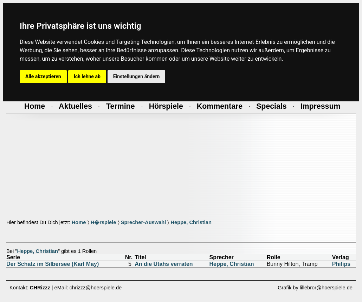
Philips (341, 264)
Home (79, 222)
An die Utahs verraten (164, 264)
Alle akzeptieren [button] (43, 76)
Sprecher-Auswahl (143, 222)
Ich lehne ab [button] (87, 76)
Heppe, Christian (190, 222)
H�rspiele (103, 222)
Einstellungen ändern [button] (136, 76)
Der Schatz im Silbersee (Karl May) (52, 264)
